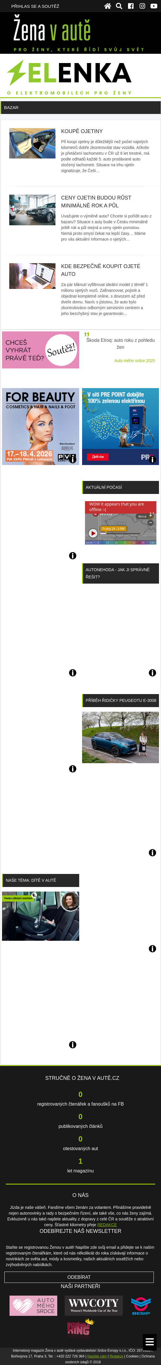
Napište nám (97, 1356)
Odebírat (79, 1277)
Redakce (116, 1356)
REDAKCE (107, 1224)
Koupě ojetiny (82, 131)
